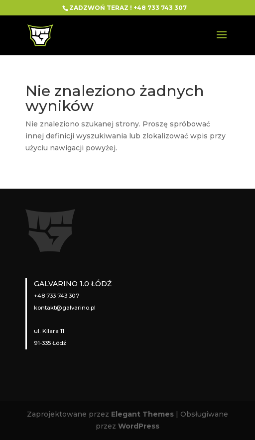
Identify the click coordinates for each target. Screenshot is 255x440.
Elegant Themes (142, 414)
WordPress (138, 426)
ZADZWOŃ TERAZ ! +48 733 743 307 (128, 7)
